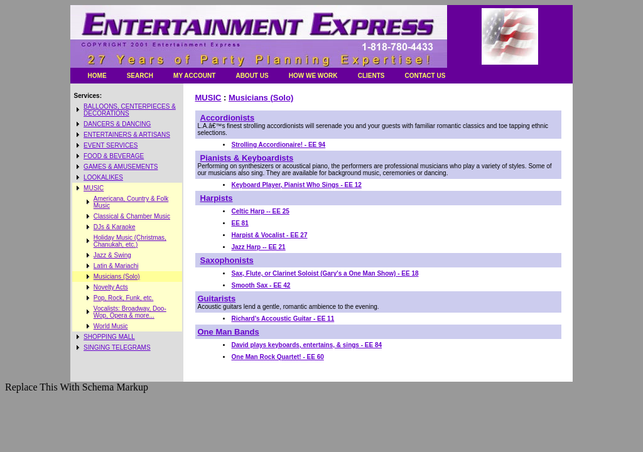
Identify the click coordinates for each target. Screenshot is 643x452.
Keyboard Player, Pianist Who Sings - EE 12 (297, 184)
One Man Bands (228, 331)
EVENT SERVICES (111, 145)
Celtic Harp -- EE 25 (260, 211)
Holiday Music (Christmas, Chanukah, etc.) (130, 241)
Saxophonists (227, 260)
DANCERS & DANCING (117, 124)
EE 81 (240, 223)
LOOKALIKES (103, 177)
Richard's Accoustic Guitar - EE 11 (283, 318)
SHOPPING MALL (109, 336)
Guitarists (217, 298)
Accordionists (227, 117)
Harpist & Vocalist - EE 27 (270, 235)
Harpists (216, 198)
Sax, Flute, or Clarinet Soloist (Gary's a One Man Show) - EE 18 (325, 273)
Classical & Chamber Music (132, 216)
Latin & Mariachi (116, 265)
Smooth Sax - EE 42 (261, 285)
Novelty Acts (111, 287)
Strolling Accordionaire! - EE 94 (279, 144)
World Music (111, 326)
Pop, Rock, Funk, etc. (124, 297)
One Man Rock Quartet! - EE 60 (278, 356)
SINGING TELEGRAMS (117, 347)
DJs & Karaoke (115, 226)
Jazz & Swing (112, 255)
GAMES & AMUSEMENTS (121, 166)
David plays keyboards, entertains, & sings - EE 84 (307, 345)
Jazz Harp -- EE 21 (259, 247)
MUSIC (94, 188)
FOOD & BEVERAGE (114, 156)
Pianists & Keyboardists (247, 158)
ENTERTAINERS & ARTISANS (127, 134)
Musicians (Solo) (117, 276)
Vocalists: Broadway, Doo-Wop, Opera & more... (130, 312)
